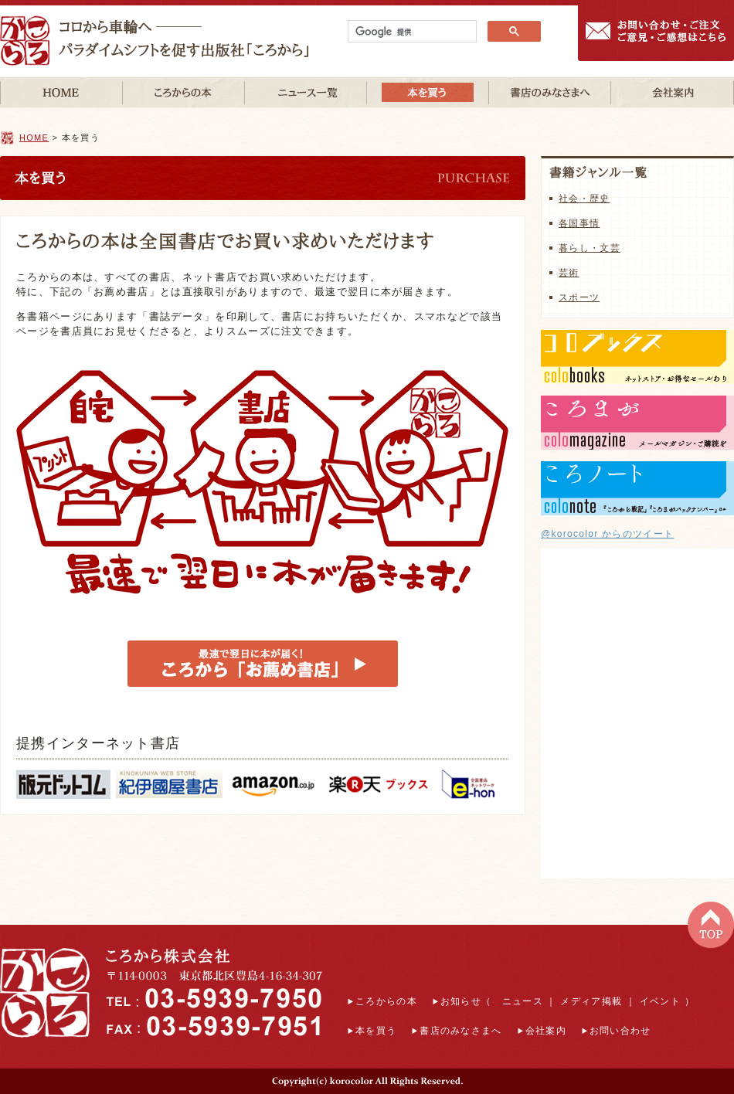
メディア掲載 (591, 1001)
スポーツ (579, 297)
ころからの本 (386, 1001)
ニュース (522, 1001)
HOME (34, 137)
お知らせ (460, 1001)
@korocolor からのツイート (607, 533)
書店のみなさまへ (460, 1030)
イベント (660, 1001)
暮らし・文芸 (589, 248)
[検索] (410, 32)
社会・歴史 (584, 198)
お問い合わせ (620, 1030)
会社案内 (545, 1030)
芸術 (569, 272)
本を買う (375, 1030)
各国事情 (579, 223)
